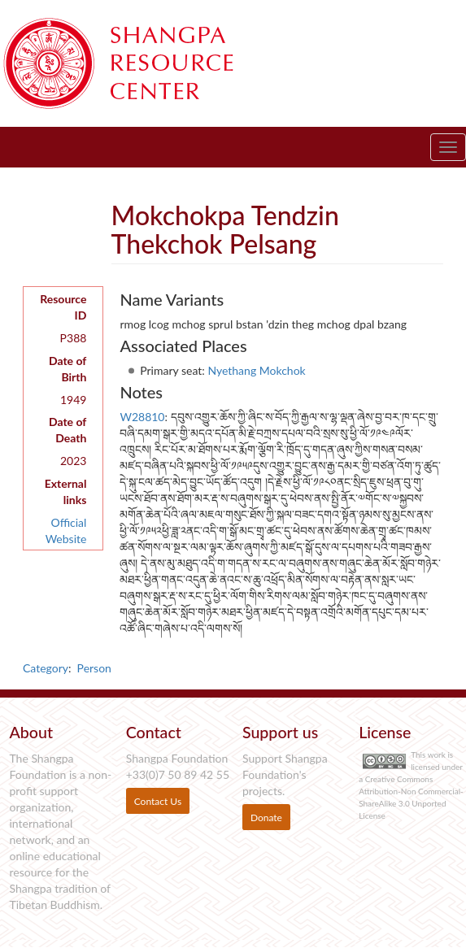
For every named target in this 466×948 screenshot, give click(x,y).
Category (45, 668)
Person (94, 668)
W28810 (142, 417)
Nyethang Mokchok (256, 370)
